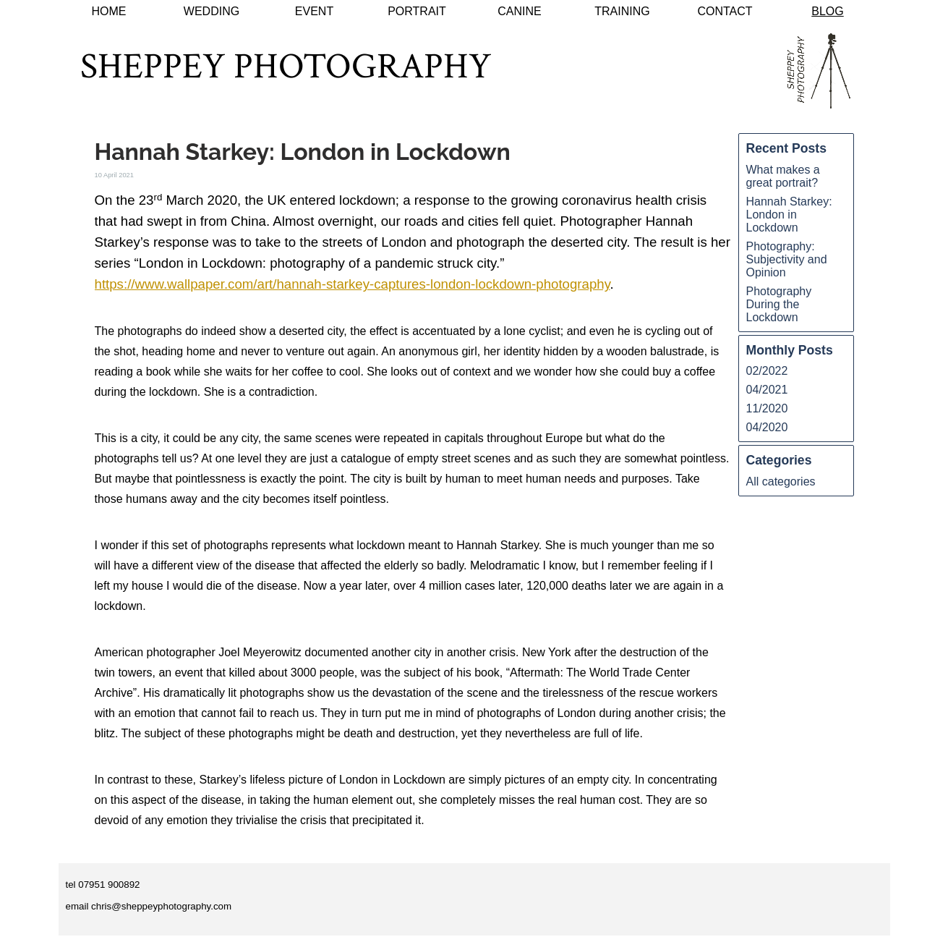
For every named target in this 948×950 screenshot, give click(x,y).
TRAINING (621, 11)
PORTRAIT (417, 11)
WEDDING (211, 11)
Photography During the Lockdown (779, 304)
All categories (781, 481)
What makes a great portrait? (783, 176)
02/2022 (767, 371)
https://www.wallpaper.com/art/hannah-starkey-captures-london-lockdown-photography (352, 284)
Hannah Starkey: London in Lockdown (789, 214)
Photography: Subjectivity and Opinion (786, 259)
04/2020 (767, 427)
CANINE (519, 11)
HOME (109, 11)
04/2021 (767, 389)
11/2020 (767, 408)
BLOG (827, 11)
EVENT (314, 11)
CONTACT (724, 11)
